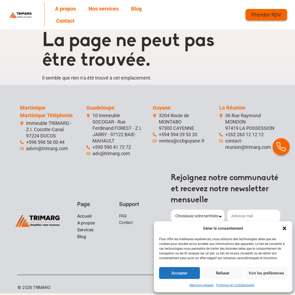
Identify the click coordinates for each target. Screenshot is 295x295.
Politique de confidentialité (235, 285)
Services (85, 230)
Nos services (103, 9)
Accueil (84, 216)
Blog (136, 9)
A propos (65, 9)
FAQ (122, 216)
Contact (65, 21)
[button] (284, 228)
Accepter (179, 273)
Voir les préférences (266, 273)
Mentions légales (202, 285)
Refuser (222, 273)
